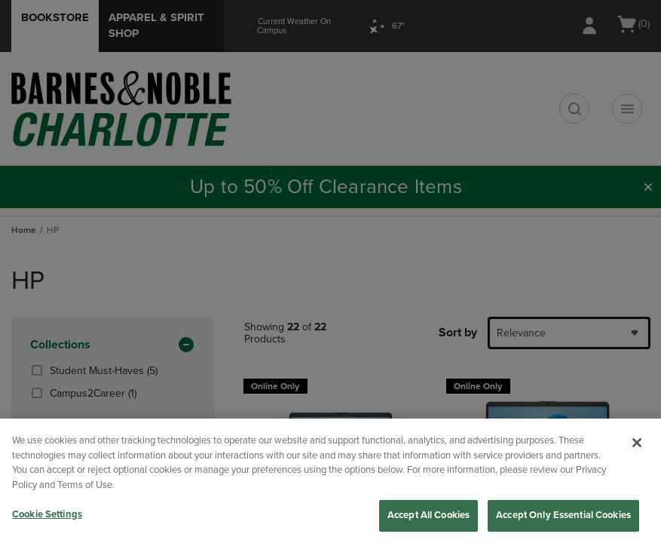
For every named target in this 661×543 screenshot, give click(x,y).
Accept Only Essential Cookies (563, 515)
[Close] (636, 442)
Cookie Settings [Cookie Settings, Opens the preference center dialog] (47, 514)
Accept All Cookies (428, 515)
